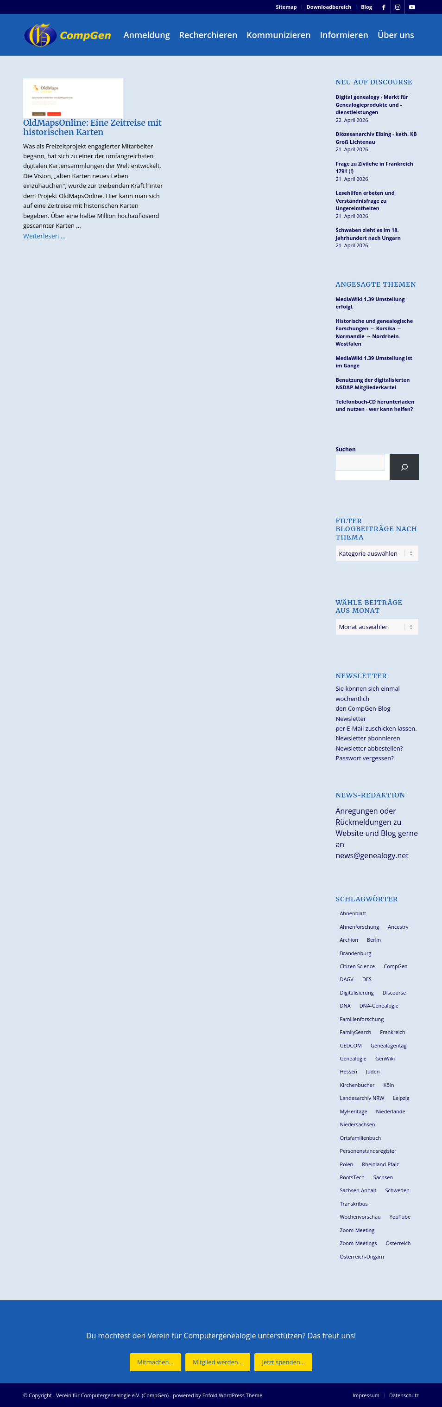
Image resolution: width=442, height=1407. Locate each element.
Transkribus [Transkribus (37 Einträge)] (353, 1203)
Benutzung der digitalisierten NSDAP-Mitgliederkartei (372, 383)
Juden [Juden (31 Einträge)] (372, 1071)
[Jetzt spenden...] (283, 1362)
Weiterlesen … (44, 235)
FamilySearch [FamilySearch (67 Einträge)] (355, 1031)
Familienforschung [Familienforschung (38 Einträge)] (362, 1018)
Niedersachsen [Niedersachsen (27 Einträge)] (357, 1124)
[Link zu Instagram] (397, 7)
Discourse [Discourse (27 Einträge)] (394, 992)
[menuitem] (287, 7)
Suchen (345, 449)
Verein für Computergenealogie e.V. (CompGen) (112, 1395)
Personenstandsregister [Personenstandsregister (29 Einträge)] (368, 1150)
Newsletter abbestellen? (369, 748)
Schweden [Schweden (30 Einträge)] (397, 1190)
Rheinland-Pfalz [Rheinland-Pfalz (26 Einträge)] (380, 1164)
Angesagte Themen (375, 285)
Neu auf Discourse (373, 82)
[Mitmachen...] (155, 1362)
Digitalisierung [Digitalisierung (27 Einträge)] (356, 992)
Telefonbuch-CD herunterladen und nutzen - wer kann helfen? (374, 405)
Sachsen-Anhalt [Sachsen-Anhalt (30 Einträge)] (358, 1190)
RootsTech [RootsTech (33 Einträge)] (352, 1177)
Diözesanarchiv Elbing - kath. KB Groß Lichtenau (376, 137)
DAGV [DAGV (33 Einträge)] (347, 979)
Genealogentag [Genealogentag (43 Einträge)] (389, 1045)
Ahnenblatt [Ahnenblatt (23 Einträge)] (353, 913)
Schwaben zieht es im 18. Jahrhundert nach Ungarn (368, 233)
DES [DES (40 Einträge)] (367, 979)
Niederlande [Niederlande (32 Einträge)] (390, 1111)
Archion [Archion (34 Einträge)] (349, 939)
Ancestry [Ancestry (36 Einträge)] (398, 926)
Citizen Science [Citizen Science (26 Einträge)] (357, 966)
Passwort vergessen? (364, 758)
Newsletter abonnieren (367, 738)
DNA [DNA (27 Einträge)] (345, 1005)
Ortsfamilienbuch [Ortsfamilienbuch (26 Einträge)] (360, 1137)
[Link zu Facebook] (384, 7)
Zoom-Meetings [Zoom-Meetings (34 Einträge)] (358, 1243)
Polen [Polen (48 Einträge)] (346, 1164)
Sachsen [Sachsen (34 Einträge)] (383, 1177)
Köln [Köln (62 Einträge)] (389, 1084)
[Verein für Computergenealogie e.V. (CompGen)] (68, 35)
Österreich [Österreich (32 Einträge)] (398, 1243)
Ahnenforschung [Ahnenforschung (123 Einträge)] (359, 926)
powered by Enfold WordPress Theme (217, 1395)
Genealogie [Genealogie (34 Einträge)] (353, 1058)
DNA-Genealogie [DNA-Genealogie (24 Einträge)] (379, 1005)
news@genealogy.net (372, 855)
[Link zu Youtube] (412, 7)
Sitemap (286, 6)
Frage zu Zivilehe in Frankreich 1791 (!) (374, 167)
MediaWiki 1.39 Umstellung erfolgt (369, 303)
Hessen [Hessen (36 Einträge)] (348, 1071)
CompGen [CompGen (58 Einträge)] (395, 966)
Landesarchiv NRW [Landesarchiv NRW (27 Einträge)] (362, 1097)
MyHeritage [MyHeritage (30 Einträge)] (353, 1111)
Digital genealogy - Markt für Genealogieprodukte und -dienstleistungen (371, 104)
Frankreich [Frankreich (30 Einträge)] (392, 1031)
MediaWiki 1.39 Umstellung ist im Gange (373, 361)
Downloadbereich (329, 6)
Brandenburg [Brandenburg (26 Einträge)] (355, 953)
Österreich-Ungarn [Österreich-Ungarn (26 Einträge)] (362, 1256)
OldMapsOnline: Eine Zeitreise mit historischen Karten (92, 127)
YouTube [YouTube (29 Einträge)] (400, 1216)
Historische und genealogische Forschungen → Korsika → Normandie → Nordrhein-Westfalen (374, 332)
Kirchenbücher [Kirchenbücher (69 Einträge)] (357, 1084)
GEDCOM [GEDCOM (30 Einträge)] (350, 1045)
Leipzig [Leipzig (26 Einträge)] (401, 1097)
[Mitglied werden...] (217, 1362)
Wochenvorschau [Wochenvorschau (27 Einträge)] (360, 1216)
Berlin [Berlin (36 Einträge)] (374, 939)
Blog (366, 6)
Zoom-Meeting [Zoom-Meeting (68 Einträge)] (357, 1230)
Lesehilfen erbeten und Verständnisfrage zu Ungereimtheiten (364, 200)
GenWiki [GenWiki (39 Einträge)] (385, 1058)
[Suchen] (404, 467)
